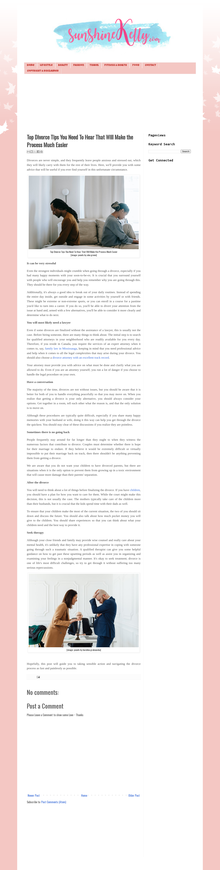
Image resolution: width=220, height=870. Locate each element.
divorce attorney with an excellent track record (81, 357)
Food (135, 65)
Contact (150, 65)
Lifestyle (46, 65)
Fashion (78, 65)
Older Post (134, 795)
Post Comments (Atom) (53, 802)
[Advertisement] (110, 103)
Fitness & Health (115, 65)
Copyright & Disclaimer (43, 71)
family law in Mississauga (61, 348)
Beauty (63, 65)
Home (30, 65)
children (135, 490)
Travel (94, 65)
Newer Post (34, 795)
